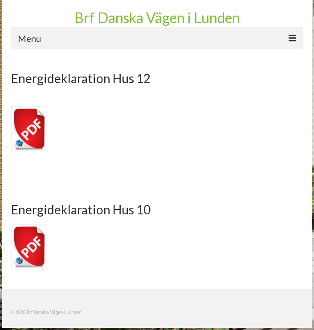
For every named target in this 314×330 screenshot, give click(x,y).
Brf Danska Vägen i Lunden (157, 17)
